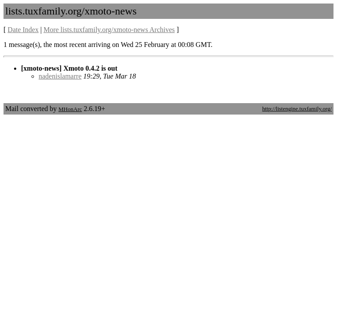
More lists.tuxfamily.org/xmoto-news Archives (109, 29)
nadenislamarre (60, 76)
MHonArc (70, 109)
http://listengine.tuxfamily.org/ (297, 108)
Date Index (23, 29)
